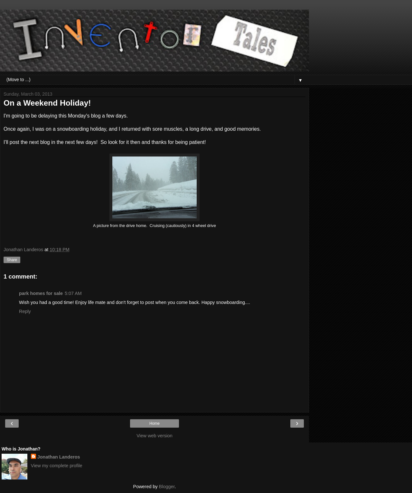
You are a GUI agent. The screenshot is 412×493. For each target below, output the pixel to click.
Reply (25, 311)
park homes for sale (41, 293)
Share (12, 260)
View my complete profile (56, 465)
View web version (154, 435)
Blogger (167, 486)
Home (154, 423)
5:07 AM (73, 293)
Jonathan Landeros (58, 457)
